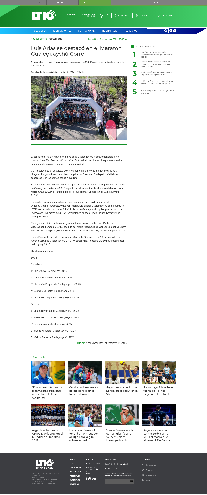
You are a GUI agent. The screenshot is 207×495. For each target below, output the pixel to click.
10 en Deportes (62, 30)
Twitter (147, 471)
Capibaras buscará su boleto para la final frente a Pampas (84, 391)
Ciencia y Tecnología (92, 470)
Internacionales (77, 473)
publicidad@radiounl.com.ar (43, 483)
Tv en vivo (121, 15)
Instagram (149, 476)
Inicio (73, 461)
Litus (116, 2)
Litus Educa (152, 2)
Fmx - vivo (164, 15)
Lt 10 (44, 15)
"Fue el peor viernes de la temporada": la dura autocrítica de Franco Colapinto (48, 392)
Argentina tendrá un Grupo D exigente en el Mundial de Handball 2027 (48, 436)
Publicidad (110, 461)
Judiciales (75, 481)
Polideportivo (39, 39)
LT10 (84, 2)
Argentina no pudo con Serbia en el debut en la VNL (122, 391)
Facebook (149, 466)
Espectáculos (93, 465)
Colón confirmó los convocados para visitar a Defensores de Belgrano (157, 82)
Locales (74, 465)
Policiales (75, 477)
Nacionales (75, 469)
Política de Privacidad (116, 466)
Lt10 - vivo (143, 15)
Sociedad (74, 485)
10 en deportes (91, 479)
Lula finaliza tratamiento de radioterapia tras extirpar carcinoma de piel (157, 54)
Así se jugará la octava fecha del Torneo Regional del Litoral (158, 391)
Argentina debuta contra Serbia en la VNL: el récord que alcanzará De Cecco (157, 436)
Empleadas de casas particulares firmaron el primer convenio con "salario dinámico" (155, 64)
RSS (146, 482)
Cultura (90, 461)
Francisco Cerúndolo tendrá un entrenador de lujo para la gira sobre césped (84, 436)
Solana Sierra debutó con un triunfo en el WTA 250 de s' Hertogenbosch (120, 436)
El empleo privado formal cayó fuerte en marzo (157, 91)
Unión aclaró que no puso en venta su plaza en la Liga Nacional (156, 73)
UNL (39, 2)
